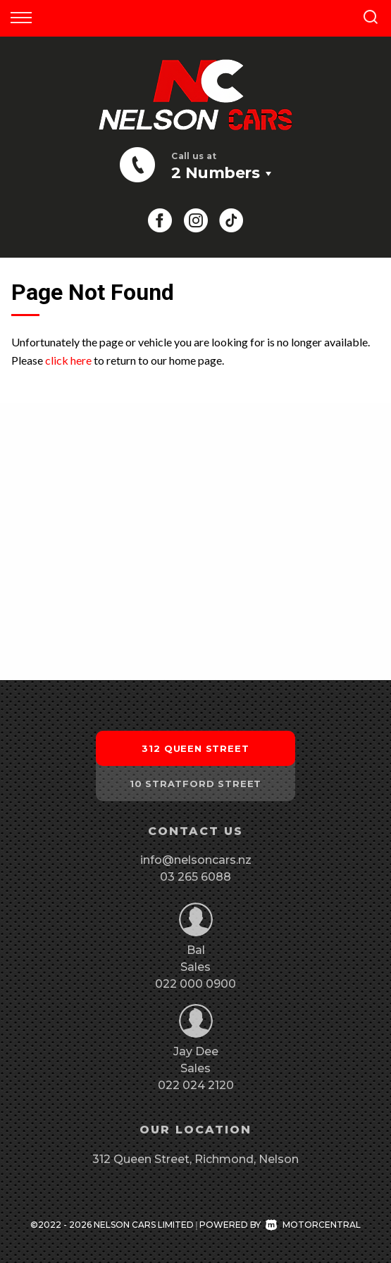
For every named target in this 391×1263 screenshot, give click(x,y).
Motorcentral (313, 1224)
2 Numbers (215, 172)
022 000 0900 (195, 984)
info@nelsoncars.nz (196, 860)
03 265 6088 (195, 877)
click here (68, 360)
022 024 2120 (196, 1085)
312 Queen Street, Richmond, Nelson (195, 1159)
